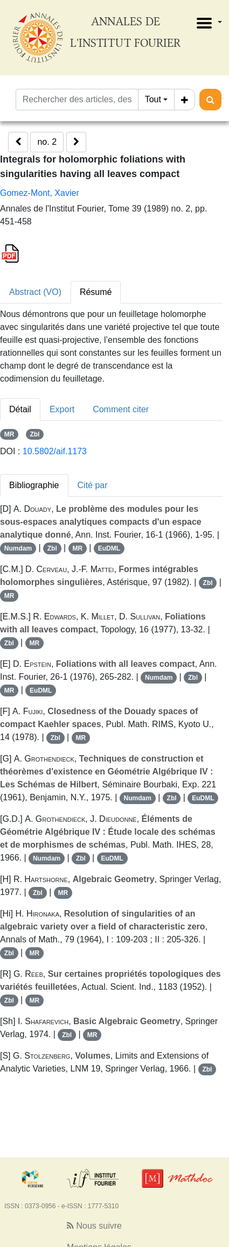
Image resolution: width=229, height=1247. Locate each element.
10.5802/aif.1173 (55, 451)
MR (9, 434)
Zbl (34, 434)
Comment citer (121, 409)
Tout (153, 99)
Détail (20, 409)
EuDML (109, 548)
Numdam (18, 548)
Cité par (93, 485)
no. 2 (47, 141)
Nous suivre (94, 1225)
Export (62, 409)
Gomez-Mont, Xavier (39, 193)
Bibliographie (34, 485)
